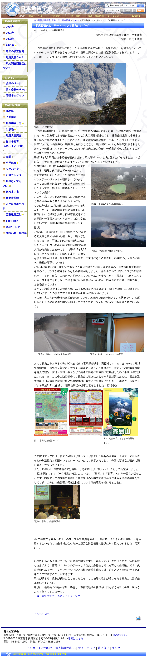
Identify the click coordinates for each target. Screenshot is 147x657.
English (136, 15)
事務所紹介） (120, 635)
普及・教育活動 (96, 15)
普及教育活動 (13, 214)
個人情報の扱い (65, 648)
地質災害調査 (13, 135)
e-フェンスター (116, 15)
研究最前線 (12, 198)
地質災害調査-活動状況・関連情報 (54, 20)
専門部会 (11, 162)
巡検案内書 (12, 191)
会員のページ (13, 83)
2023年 (10, 32)
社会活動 (75, 15)
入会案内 (11, 117)
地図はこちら (75, 638)
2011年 (76, 20)
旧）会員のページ (16, 89)
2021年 (10, 45)
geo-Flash (12, 220)
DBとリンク (13, 227)
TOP (34, 20)
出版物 (10, 129)
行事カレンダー (15, 175)
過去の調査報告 (15, 51)
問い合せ (103, 648)
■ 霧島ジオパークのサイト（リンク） (60, 596)
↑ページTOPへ (42, 614)
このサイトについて (40, 648)
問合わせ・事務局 (16, 233)
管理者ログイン (15, 95)
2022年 (10, 39)
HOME (10, 111)
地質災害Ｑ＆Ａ (15, 57)
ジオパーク (12, 169)
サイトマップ (86, 648)
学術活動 (55, 15)
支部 (8, 156)
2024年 (10, 26)
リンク (116, 648)
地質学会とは (35, 15)
